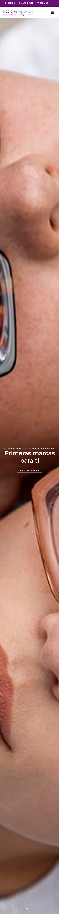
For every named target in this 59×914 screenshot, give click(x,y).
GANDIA (10, 3)
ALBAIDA (42, 3)
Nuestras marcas (29, 470)
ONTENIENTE (26, 3)
